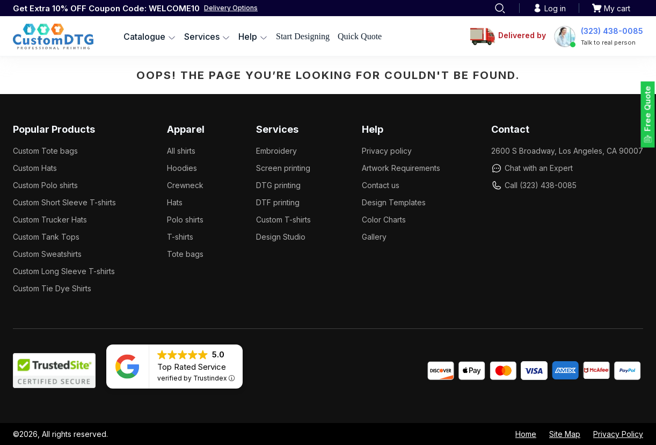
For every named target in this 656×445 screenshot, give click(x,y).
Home (525, 434)
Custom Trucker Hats (50, 219)
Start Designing (303, 36)
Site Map (564, 434)
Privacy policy (387, 150)
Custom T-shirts (283, 219)
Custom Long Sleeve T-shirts (64, 271)
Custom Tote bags (45, 150)
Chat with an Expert (532, 168)
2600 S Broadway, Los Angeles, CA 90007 (567, 150)
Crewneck (185, 185)
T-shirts (180, 236)
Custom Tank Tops (46, 236)
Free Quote (648, 109)
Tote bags (185, 254)
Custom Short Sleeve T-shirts (64, 202)
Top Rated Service (191, 367)
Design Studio (280, 236)
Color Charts (384, 219)
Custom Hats (35, 168)
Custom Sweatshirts (47, 254)
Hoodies (182, 168)
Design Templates (394, 202)
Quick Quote (360, 36)
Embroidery (276, 150)
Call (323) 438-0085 (534, 185)
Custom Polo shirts (45, 185)
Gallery (374, 236)
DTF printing (278, 202)
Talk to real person (608, 42)
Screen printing (283, 168)
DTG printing (278, 185)
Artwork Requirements (401, 168)
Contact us (380, 185)
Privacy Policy (618, 434)
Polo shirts (185, 219)
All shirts (181, 150)
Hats (175, 202)
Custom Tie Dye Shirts (52, 288)
